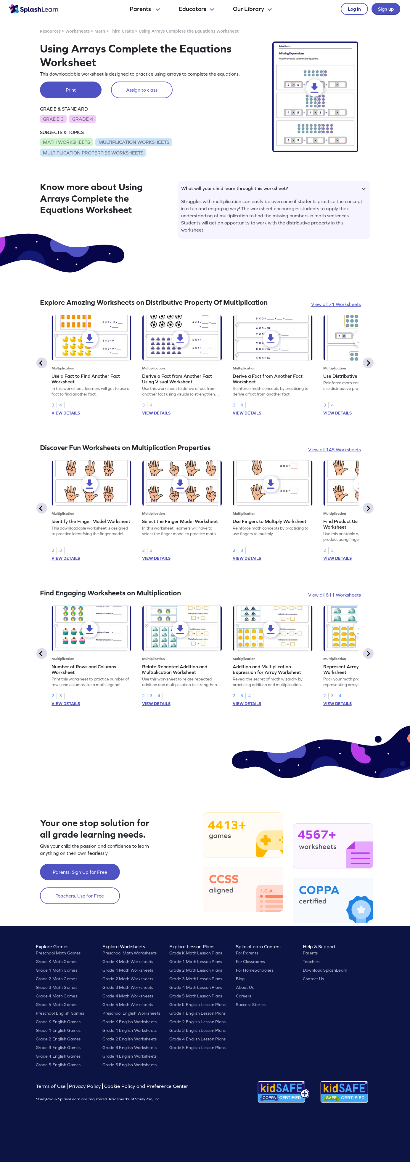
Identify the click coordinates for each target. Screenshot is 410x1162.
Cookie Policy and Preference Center (146, 1086)
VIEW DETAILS (66, 413)
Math (99, 31)
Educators (196, 9)
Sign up (386, 9)
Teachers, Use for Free (80, 895)
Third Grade (122, 31)
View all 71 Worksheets (336, 304)
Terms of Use (51, 1086)
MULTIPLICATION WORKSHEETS (134, 142)
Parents (145, 9)
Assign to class (141, 90)
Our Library (252, 9)
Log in (354, 9)
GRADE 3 (53, 119)
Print (71, 90)
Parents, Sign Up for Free (80, 872)
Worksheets (77, 31)
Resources (50, 31)
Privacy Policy (85, 1086)
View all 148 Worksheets (334, 449)
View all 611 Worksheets (334, 594)
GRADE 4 (82, 119)
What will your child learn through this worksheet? (273, 188)
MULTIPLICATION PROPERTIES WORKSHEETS (93, 152)
